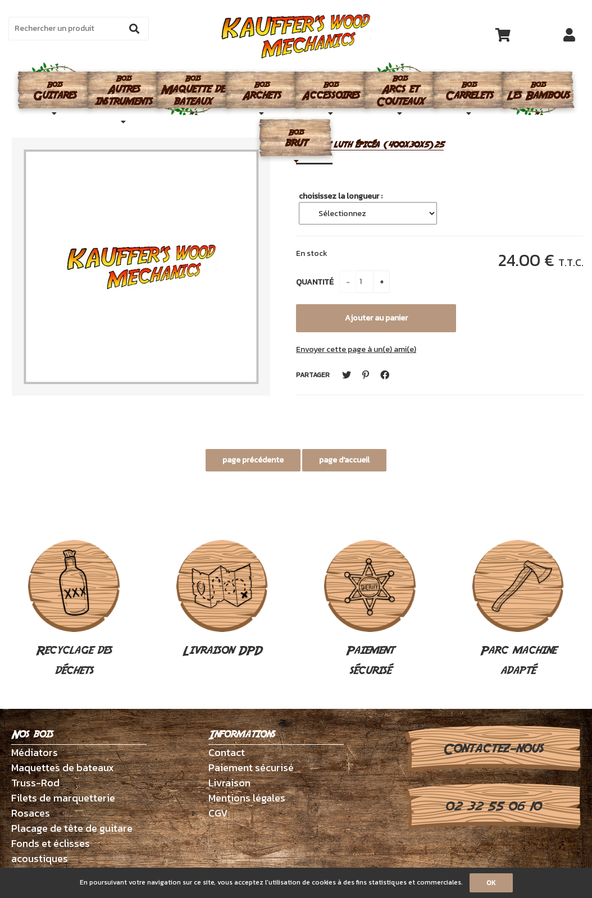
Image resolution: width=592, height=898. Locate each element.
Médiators (34, 752)
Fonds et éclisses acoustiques (50, 851)
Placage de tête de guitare (72, 828)
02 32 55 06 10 (493, 806)
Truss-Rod (35, 782)
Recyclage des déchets (74, 609)
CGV (218, 813)
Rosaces (30, 813)
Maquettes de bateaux (62, 767)
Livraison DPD (222, 599)
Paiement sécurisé (370, 609)
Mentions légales (246, 797)
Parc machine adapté (518, 609)
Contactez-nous (493, 749)
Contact (226, 752)
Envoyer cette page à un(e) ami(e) (356, 349)
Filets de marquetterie (63, 797)
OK (491, 883)
